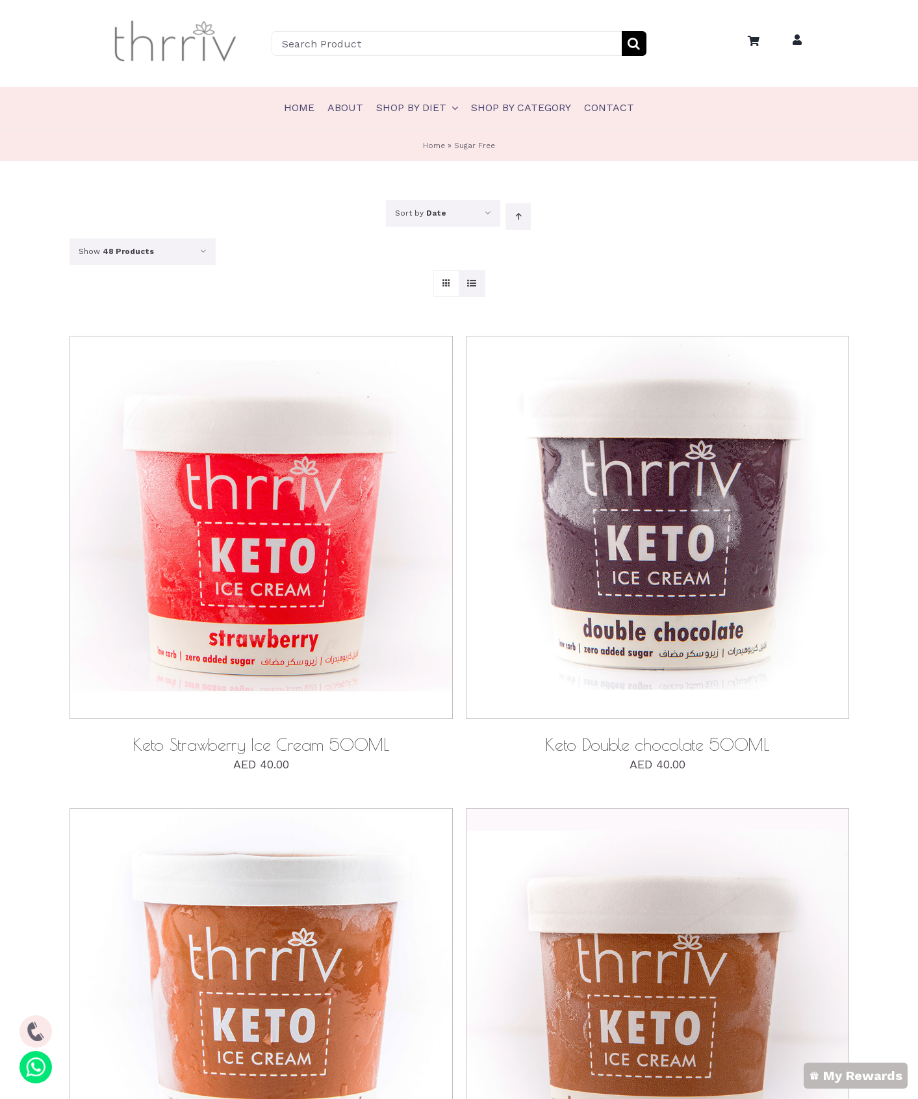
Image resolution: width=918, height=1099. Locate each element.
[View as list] (472, 283)
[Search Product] (446, 43)
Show (116, 251)
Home (434, 145)
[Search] (634, 43)
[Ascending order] (518, 216)
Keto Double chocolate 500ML (657, 744)
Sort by (420, 213)
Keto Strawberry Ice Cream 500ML (261, 744)
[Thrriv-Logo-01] (175, 21)
